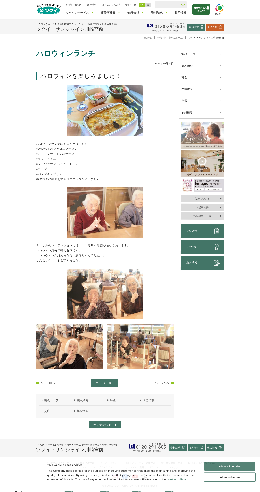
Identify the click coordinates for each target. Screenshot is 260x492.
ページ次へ (162, 383)
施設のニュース (202, 215)
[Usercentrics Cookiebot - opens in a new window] (23, 485)
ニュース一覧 (103, 383)
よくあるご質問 (111, 4)
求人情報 (203, 263)
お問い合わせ (73, 4)
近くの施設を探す (103, 424)
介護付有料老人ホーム (170, 37)
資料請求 (194, 27)
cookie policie (176, 470)
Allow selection (230, 468)
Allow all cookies (230, 457)
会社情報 (92, 4)
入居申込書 (202, 207)
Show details (189, 484)
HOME (148, 37)
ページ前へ (47, 383)
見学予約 (212, 27)
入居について (202, 198)
